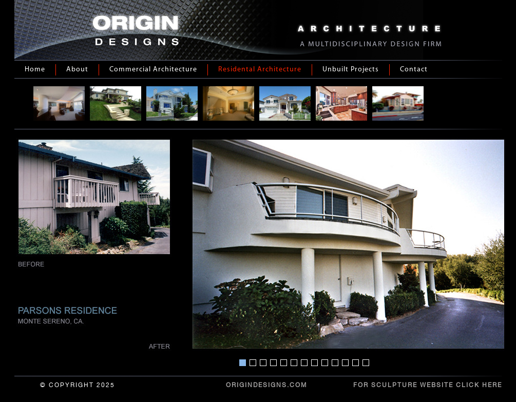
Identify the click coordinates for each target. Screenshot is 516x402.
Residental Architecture (259, 69)
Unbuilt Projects (350, 69)
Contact (414, 69)
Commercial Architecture (153, 69)
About (77, 69)
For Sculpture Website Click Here (427, 385)
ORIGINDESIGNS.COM (266, 385)
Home (35, 69)
